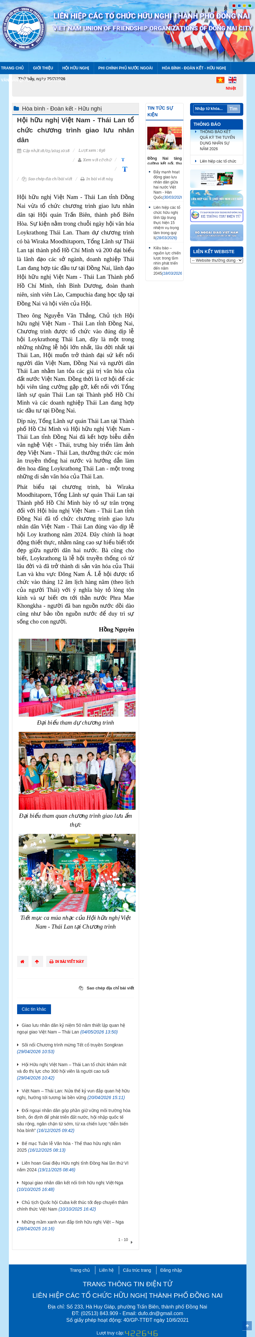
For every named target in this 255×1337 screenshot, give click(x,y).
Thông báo (207, 124)
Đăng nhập (171, 1270)
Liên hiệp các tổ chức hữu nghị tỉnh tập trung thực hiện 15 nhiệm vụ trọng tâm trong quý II (166, 222)
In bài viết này (96, 179)
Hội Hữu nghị (75, 68)
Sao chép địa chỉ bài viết (47, 179)
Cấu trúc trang (137, 1270)
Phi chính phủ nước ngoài (125, 68)
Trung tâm (50, 80)
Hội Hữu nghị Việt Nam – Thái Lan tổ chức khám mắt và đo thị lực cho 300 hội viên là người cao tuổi (72, 1071)
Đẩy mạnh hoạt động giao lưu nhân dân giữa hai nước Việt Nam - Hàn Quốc (167, 185)
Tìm (234, 108)
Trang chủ (80, 1270)
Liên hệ (106, 1270)
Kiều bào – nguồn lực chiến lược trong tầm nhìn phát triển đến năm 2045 (167, 261)
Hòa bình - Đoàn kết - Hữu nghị (194, 68)
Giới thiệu (43, 68)
